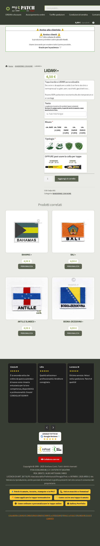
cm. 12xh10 (73, 130)
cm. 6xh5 (49, 127)
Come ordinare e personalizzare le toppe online (38, 503)
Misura (49, 121)
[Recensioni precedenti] (47, 427)
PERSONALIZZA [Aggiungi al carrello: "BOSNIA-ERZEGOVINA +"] (73, 333)
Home (10, 66)
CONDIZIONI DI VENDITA (34, 515)
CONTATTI (50, 518)
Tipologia (50, 138)
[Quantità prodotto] (48, 179)
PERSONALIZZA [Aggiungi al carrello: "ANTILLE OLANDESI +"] (27, 333)
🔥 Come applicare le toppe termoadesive (31, 497)
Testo (65, 107)
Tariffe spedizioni (57, 14)
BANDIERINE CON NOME (24, 66)
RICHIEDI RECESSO (84, 515)
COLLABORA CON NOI (16, 515)
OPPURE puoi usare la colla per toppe (63, 156)
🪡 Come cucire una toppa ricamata (72, 497)
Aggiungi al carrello (67, 178)
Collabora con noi (50, 459)
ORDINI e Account (13, 14)
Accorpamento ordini (35, 14)
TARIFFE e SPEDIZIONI (52, 515)
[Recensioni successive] (53, 427)
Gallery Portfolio (76, 503)
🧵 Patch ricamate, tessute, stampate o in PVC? (33, 491)
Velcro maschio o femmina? (75, 491)
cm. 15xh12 (81, 130)
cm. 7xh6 (57, 128)
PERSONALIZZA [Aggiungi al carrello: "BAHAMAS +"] (27, 266)
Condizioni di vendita (78, 14)
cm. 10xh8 (65, 130)
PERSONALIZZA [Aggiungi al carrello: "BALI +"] (73, 266)
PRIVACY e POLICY (69, 515)
